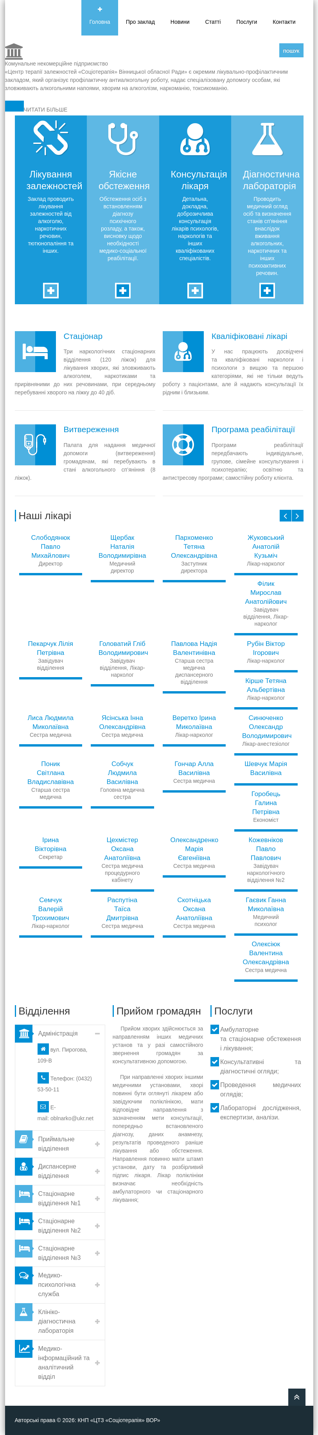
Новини (180, 22)
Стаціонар (83, 336)
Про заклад (140, 22)
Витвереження (91, 429)
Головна (99, 22)
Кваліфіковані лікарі (249, 336)
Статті (213, 22)
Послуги (246, 22)
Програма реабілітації (253, 429)
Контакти (284, 22)
